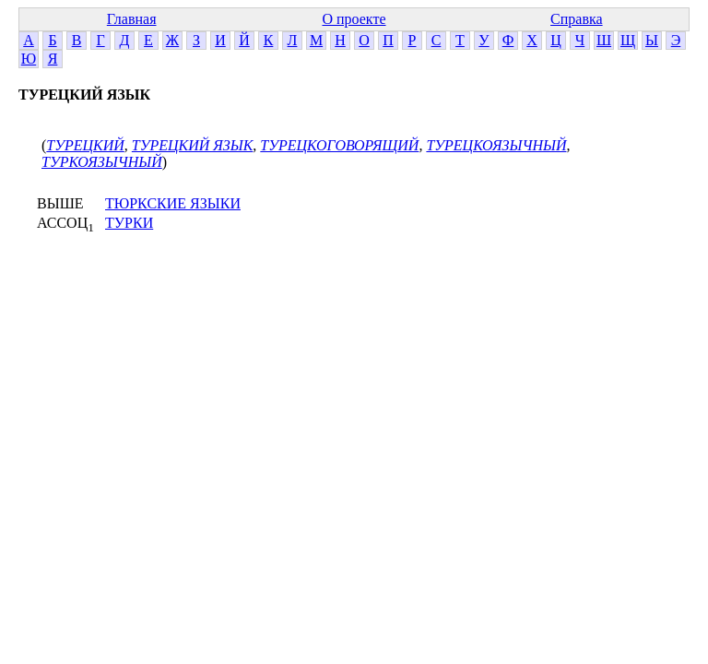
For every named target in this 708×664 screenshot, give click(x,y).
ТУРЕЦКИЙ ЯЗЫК (193, 145)
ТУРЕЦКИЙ (85, 145)
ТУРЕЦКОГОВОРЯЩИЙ (339, 145)
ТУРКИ (129, 223)
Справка (576, 19)
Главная (132, 19)
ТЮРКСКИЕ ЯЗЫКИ (173, 203)
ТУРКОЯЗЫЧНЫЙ (101, 162)
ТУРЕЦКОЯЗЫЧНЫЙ (496, 145)
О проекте (353, 19)
